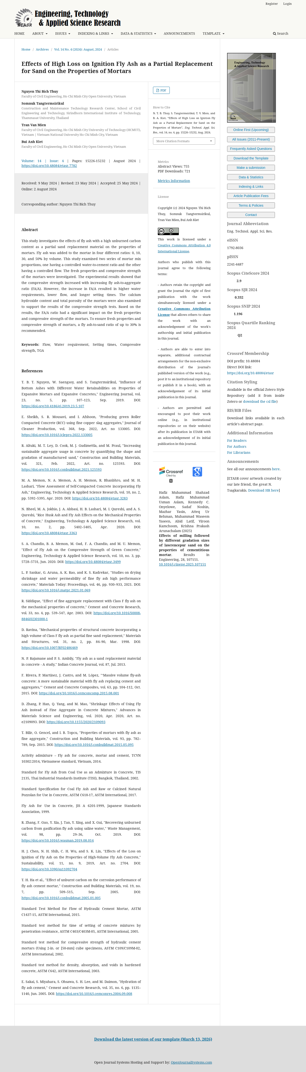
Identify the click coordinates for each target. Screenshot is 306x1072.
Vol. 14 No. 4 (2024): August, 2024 (78, 49)
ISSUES (61, 33)
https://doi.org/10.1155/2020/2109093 (76, 722)
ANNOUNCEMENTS (179, 33)
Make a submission (251, 168)
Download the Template (251, 158)
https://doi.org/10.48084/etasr (250, 373)
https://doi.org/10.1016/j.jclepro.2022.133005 (57, 434)
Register (272, 3)
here (276, 469)
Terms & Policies (251, 205)
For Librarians (238, 452)
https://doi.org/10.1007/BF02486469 (50, 647)
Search (280, 33)
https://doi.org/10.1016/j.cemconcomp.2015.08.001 (79, 693)
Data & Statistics (251, 177)
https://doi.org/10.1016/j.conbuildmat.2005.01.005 (61, 898)
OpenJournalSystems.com (191, 1062)
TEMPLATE (212, 33)
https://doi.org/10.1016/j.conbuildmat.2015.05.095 (94, 744)
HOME (19, 33)
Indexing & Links (251, 186)
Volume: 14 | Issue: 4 (43, 161)
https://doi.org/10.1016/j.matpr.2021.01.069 (56, 590)
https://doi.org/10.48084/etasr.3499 (93, 561)
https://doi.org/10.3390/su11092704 (49, 869)
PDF (163, 90)
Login (287, 3)
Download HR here (263, 490)
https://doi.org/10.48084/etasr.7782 (49, 165)
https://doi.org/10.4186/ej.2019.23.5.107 (53, 406)
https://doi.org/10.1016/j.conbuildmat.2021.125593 (62, 469)
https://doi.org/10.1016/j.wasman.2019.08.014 (58, 840)
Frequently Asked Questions (251, 149)
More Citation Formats (173, 141)
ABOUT (38, 33)
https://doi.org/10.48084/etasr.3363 (49, 533)
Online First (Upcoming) (251, 130)
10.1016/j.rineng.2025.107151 (182, 564)
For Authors (236, 446)
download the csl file (259, 401)
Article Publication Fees (251, 196)
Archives (42, 49)
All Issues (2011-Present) (251, 139)
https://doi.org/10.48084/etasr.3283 (100, 498)
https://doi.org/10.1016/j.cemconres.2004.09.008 (94, 993)
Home (26, 49)
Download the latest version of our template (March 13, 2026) (153, 1039)
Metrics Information (174, 180)
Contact (251, 215)
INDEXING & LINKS (94, 33)
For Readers (236, 440)
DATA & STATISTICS (137, 33)
